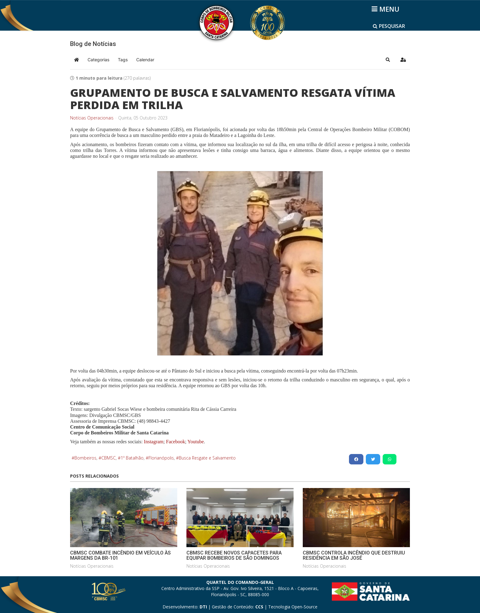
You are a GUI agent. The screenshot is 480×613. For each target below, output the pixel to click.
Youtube (195, 441)
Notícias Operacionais (92, 117)
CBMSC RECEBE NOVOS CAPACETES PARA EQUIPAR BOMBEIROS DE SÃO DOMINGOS (234, 555)
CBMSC (108, 458)
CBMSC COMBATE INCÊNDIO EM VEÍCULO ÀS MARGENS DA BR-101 (120, 555)
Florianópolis (161, 458)
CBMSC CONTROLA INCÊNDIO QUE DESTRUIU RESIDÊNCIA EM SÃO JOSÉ (354, 555)
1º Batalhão (132, 458)
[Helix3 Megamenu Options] (386, 9)
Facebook (175, 441)
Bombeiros (85, 458)
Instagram (153, 441)
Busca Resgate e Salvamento (207, 458)
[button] (388, 60)
